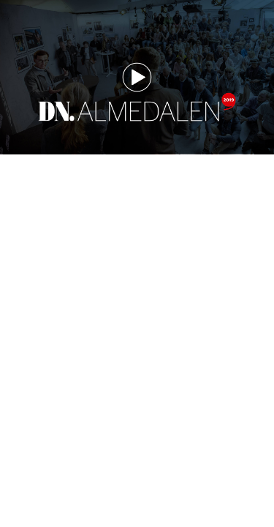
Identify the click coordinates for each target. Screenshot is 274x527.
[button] (137, 77)
